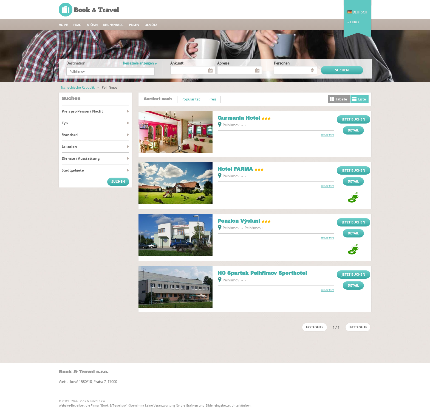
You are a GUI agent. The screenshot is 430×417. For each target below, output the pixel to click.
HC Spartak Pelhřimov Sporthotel (262, 273)
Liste (362, 99)
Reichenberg (113, 25)
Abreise (223, 63)
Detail (353, 130)
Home (63, 25)
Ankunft (176, 63)
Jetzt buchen (353, 119)
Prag (77, 25)
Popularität (191, 99)
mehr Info (327, 135)
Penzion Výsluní (239, 221)
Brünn (92, 25)
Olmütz (151, 25)
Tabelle (341, 99)
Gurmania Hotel (239, 118)
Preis (212, 99)
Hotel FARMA (235, 169)
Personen (282, 63)
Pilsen (134, 25)
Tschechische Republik (78, 87)
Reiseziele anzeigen (140, 63)
